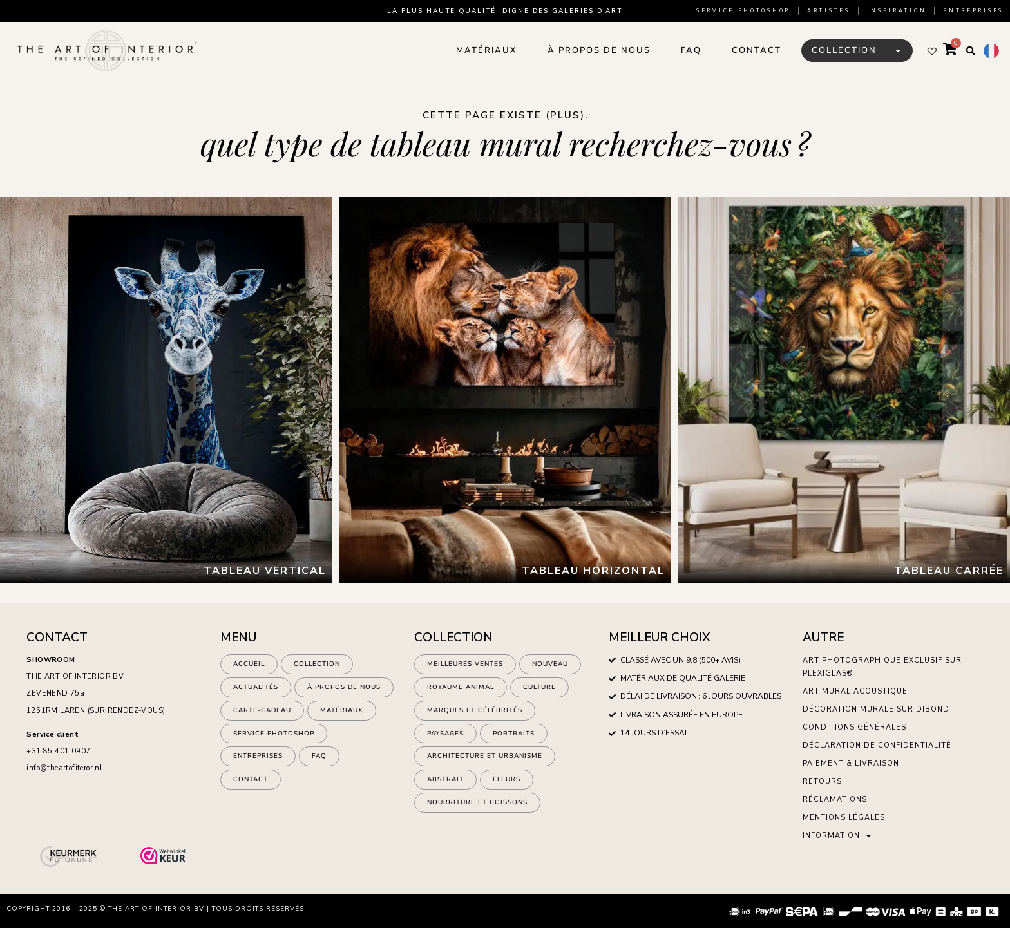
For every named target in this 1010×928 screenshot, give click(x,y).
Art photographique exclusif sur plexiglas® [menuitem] (882, 667)
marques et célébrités (474, 712)
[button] (970, 51)
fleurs (506, 783)
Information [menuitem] (837, 835)
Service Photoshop (743, 10)
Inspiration (897, 10)
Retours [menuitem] (822, 781)
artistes (828, 10)
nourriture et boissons (477, 807)
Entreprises (973, 10)
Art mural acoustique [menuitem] (855, 691)
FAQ (319, 759)
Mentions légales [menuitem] (844, 817)
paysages (445, 736)
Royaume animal (460, 688)
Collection (317, 664)
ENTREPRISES (258, 759)
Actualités (255, 688)
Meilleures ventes (465, 664)
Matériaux (341, 712)
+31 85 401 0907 (58, 751)
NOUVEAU (550, 664)
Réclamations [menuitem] (835, 799)
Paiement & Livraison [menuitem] (851, 763)
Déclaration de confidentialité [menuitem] (877, 745)
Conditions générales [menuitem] (854, 727)
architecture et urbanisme (484, 759)
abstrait (445, 783)
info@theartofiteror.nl (64, 768)
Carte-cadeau (262, 712)
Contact (250, 783)
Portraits (514, 736)
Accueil (249, 664)
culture (539, 688)
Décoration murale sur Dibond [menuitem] (876, 709)
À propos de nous (344, 688)
